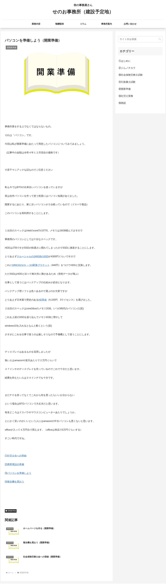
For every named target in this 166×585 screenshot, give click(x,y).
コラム (134, 577)
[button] (159, 39)
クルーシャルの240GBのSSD (32, 256)
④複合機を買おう (14, 481)
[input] (140, 39)
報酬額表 (125, 577)
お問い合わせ (157, 577)
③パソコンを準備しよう (18, 473)
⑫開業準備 (11, 511)
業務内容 (115, 577)
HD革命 (42, 299)
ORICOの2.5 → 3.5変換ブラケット (31, 265)
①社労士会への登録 (15, 455)
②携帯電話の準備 (14, 464)
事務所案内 (144, 577)
